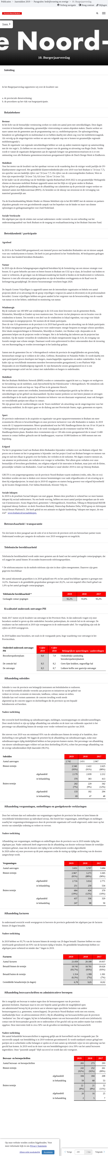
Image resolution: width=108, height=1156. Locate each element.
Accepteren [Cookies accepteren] (48, 1152)
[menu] (103, 13)
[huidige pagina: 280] (80, 1152)
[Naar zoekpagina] (97, 13)
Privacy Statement (38, 1146)
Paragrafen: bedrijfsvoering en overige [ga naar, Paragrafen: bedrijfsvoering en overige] (51, 1)
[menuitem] (66, 5)
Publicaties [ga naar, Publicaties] (6, 1)
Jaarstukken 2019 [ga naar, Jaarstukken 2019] (22, 1)
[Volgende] (100, 1152)
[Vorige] (68, 1152)
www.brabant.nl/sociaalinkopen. (22, 513)
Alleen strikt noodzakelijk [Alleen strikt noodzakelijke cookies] (30, 1152)
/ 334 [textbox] (88, 1152)
